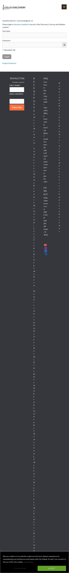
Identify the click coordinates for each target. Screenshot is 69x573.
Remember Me (8, 50)
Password (6, 41)
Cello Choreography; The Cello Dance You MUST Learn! (34, 505)
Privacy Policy (59, 190)
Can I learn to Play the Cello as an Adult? (45, 93)
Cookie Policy (29, 562)
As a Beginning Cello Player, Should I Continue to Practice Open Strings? (34, 300)
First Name (15, 85)
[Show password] (64, 45)
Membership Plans (59, 99)
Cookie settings (20, 568)
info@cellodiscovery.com (46, 203)
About (59, 121)
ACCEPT (51, 568)
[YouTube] (45, 245)
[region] (34, 562)
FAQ (59, 132)
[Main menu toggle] (64, 6)
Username (6, 31)
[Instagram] (45, 248)
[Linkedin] (45, 251)
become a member (21, 25)
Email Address (16, 96)
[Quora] (46, 254)
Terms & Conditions (59, 156)
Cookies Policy (59, 218)
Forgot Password (9, 63)
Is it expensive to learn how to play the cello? (46, 170)
